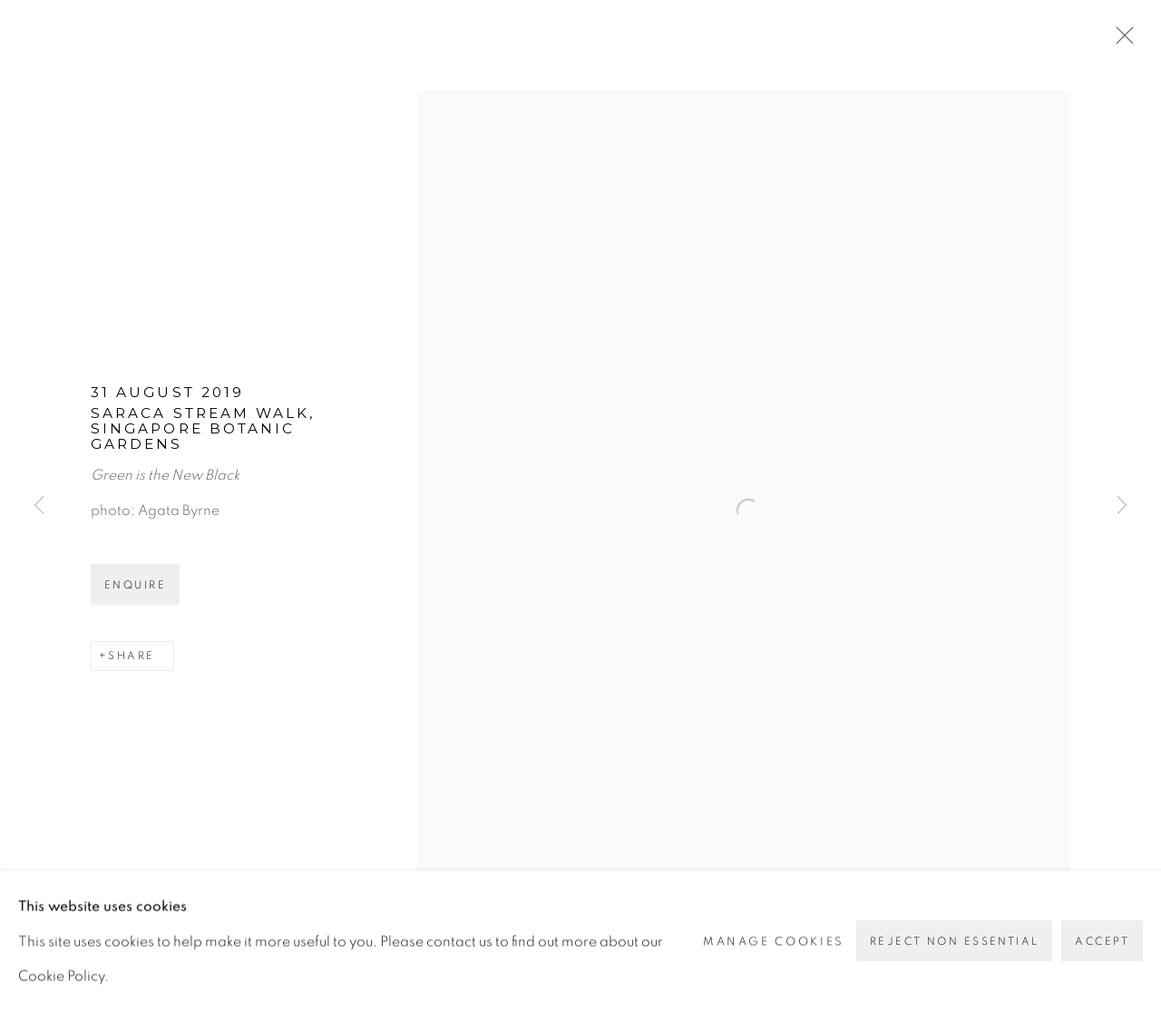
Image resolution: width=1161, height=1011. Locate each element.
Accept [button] (1102, 941)
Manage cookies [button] (773, 940)
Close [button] (1120, 40)
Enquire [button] (135, 584)
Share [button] (131, 655)
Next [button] (1122, 505)
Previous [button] (39, 505)
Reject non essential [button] (954, 941)
